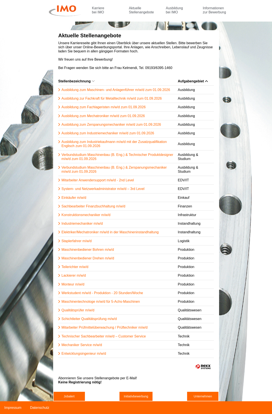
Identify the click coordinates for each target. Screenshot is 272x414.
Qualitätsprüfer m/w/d (78, 310)
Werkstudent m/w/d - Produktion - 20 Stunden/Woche (102, 293)
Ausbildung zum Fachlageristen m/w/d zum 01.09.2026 (104, 107)
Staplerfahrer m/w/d (77, 241)
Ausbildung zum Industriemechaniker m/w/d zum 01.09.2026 (108, 133)
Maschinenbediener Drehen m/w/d (88, 258)
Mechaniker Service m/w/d (82, 345)
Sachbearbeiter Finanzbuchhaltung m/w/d (93, 206)
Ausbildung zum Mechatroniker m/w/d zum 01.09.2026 (103, 116)
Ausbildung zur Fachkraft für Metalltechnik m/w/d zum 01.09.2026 (112, 98)
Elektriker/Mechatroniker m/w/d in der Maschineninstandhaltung (110, 232)
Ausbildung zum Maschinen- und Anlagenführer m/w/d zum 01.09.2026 (116, 90)
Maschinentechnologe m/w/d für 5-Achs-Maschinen (101, 301)
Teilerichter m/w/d (75, 267)
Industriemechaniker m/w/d (82, 223)
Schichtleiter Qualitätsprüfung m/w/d (89, 319)
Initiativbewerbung (136, 396)
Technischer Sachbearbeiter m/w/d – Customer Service (104, 336)
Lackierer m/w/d (74, 275)
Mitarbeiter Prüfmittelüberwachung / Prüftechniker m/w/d (105, 327)
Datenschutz (39, 407)
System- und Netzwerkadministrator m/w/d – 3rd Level (103, 189)
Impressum (12, 407)
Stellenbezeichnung (76, 81)
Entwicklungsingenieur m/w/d (84, 353)
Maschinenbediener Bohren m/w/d (88, 249)
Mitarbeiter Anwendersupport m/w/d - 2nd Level (98, 180)
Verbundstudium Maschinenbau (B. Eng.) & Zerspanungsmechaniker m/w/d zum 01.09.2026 (114, 169)
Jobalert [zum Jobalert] (69, 396)
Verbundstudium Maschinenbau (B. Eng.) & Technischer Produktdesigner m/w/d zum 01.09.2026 (117, 157)
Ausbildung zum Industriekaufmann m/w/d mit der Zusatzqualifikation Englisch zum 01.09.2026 (114, 144)
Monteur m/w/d (73, 284)
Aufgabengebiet (193, 81)
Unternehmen (203, 396)
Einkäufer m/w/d (74, 197)
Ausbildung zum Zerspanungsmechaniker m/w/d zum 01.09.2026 (111, 124)
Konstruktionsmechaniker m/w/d (86, 215)
